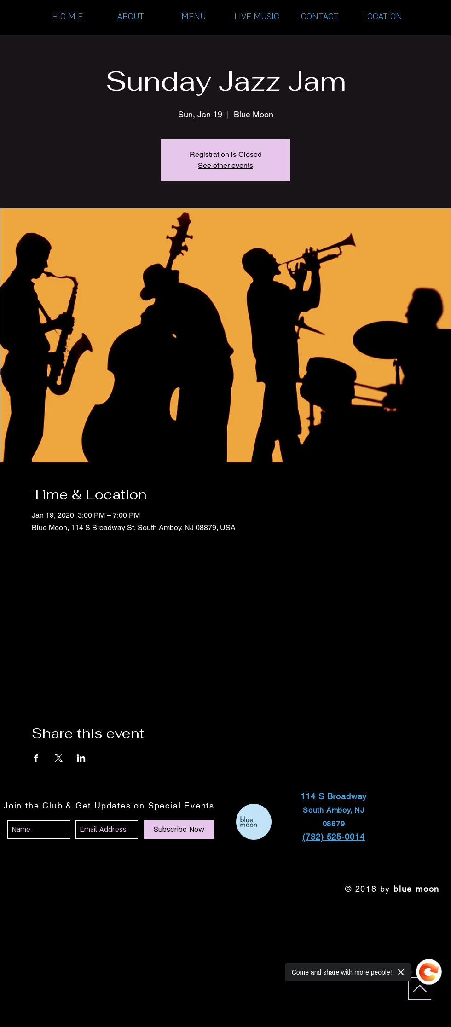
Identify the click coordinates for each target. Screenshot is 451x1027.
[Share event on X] (58, 758)
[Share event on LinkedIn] (81, 758)
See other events (225, 165)
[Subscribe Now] (179, 829)
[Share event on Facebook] (36, 758)
